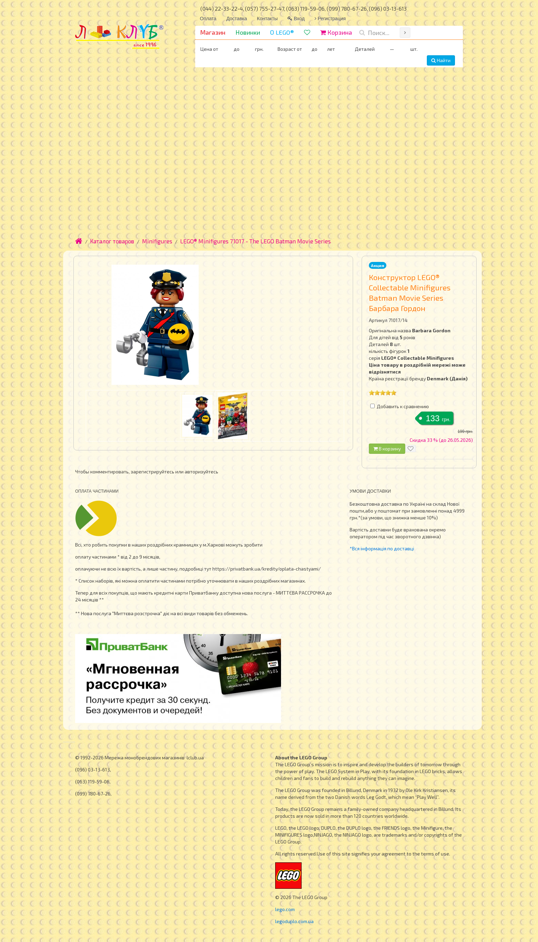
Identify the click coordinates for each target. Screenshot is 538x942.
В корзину (387, 448)
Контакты (267, 18)
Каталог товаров (112, 241)
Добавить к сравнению (403, 406)
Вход (296, 18)
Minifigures (157, 241)
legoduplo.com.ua (294, 921)
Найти (441, 60)
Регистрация (330, 18)
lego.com (285, 909)
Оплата (208, 18)
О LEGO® (282, 32)
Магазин (212, 32)
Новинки (247, 32)
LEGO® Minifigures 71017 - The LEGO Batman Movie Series (255, 241)
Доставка (236, 18)
